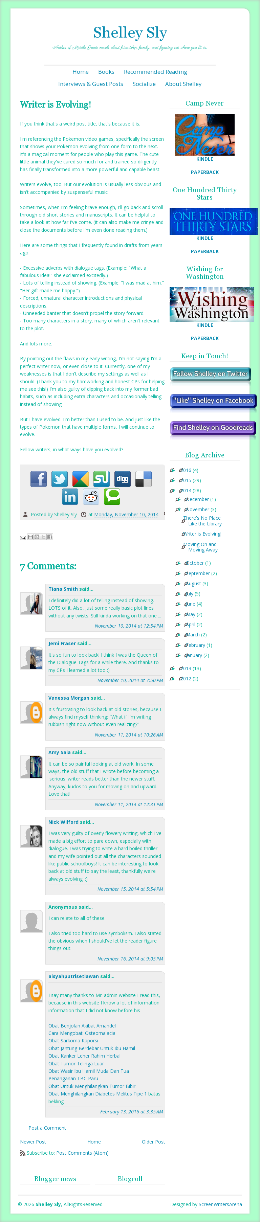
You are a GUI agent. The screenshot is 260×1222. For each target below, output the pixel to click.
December (197, 499)
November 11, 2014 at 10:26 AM (129, 734)
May (190, 614)
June (190, 604)
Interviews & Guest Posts (90, 84)
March (193, 635)
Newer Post (33, 1141)
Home (80, 71)
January (194, 655)
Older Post (153, 1141)
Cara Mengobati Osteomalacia (81, 1033)
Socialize (144, 84)
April (190, 625)
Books (106, 71)
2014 (185, 491)
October (195, 563)
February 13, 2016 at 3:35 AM (131, 1111)
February (195, 645)
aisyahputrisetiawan (73, 976)
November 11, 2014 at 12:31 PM (129, 804)
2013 (185, 669)
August (193, 584)
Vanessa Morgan (68, 698)
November (197, 510)
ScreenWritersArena (220, 1204)
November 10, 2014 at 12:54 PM (129, 626)
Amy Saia (59, 752)
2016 (185, 470)
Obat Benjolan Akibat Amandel (82, 1025)
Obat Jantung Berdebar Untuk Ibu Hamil (91, 1048)
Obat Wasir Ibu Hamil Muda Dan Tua (88, 1071)
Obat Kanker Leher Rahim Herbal (84, 1056)
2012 (185, 679)
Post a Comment (47, 1128)
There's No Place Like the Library (202, 521)
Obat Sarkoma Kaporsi (73, 1040)
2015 (185, 480)
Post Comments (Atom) (82, 1153)
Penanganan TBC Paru (73, 1078)
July (189, 594)
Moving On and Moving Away (200, 547)
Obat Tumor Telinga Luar (76, 1063)
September (198, 573)
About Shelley (183, 84)
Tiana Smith (63, 589)
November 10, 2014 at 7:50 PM (130, 680)
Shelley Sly (130, 32)
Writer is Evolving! (202, 534)
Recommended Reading (155, 71)
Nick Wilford (63, 822)
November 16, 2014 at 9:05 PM (130, 958)
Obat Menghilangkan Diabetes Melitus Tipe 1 (97, 1093)
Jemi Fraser (62, 643)
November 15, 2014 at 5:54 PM (130, 889)
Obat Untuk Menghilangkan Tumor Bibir (91, 1086)
